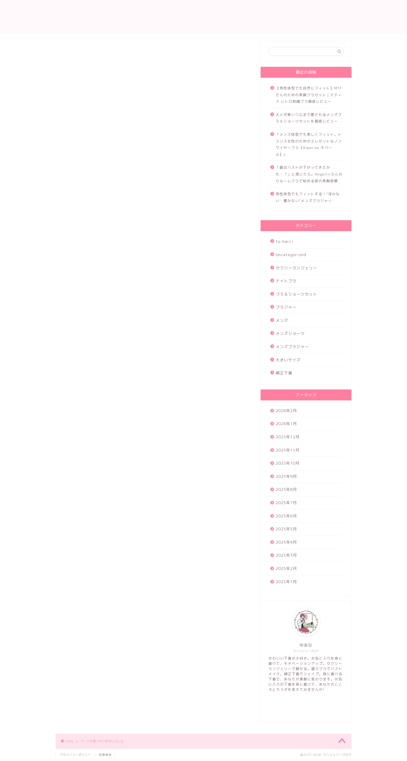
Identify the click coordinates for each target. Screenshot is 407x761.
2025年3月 (286, 555)
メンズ (75, 299)
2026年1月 (286, 423)
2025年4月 (286, 542)
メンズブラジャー (86, 314)
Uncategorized (84, 262)
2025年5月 (286, 529)
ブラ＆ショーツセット (91, 284)
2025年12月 (288, 437)
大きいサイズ (82, 321)
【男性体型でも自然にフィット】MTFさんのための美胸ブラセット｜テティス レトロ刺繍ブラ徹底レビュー (309, 95)
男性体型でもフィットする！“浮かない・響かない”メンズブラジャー (308, 197)
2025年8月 (286, 489)
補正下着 (77, 328)
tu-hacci (78, 254)
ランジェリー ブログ (203, 16)
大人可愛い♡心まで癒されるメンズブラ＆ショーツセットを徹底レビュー (309, 118)
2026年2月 (286, 410)
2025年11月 (288, 450)
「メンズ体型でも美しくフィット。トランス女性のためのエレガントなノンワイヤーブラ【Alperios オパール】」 (309, 144)
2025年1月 (286, 581)
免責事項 (105, 755)
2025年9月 (286, 476)
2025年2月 (286, 568)
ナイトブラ (80, 276)
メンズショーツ (84, 306)
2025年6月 (286, 516)
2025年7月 (286, 502)
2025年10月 (288, 463)
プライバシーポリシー (75, 755)
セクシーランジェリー (91, 269)
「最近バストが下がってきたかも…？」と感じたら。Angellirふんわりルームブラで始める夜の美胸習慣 (309, 174)
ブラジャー (80, 291)
